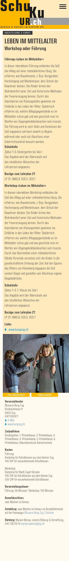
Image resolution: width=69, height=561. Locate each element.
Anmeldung (45, 395)
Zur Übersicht (16, 395)
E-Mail (11, 420)
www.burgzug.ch (18, 329)
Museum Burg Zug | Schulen (39, 512)
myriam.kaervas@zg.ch (32, 523)
